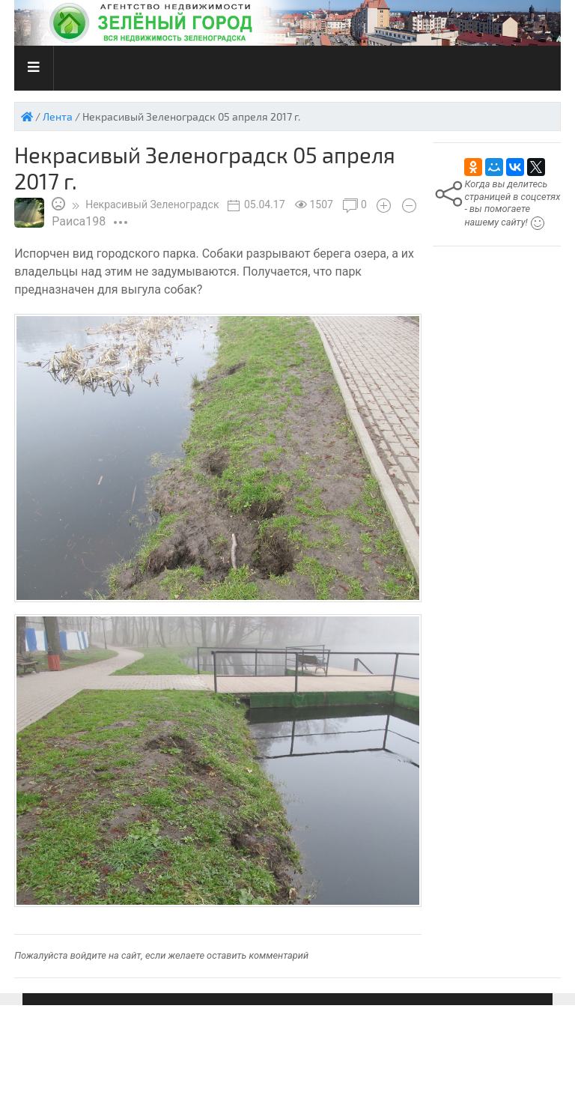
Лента (58, 116)
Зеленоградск (152, 204)
